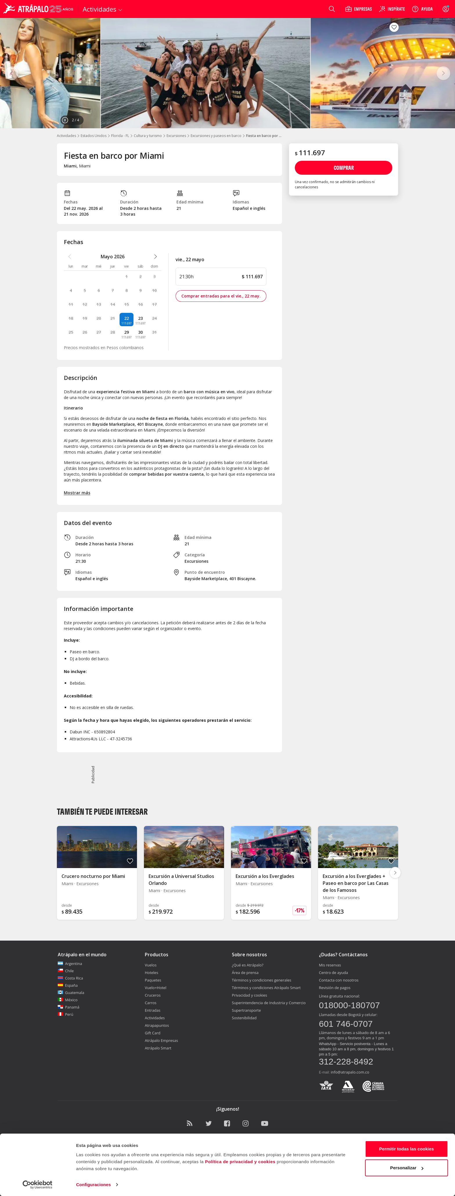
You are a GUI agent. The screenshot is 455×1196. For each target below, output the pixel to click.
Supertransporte (246, 1010)
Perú (65, 1014)
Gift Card (152, 1033)
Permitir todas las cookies (406, 1148)
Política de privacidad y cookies (240, 1161)
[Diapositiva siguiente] (395, 872)
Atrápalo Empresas (161, 1040)
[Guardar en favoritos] (394, 27)
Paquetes (153, 980)
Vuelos (150, 965)
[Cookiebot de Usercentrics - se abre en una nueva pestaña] (37, 1184)
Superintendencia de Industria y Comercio (269, 1003)
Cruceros (152, 995)
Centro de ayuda (333, 972)
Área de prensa (245, 972)
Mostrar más (77, 492)
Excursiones (176, 135)
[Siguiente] (443, 73)
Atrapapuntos (157, 1025)
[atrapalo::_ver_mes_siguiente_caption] (155, 256)
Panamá (69, 1007)
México (67, 1000)
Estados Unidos (93, 135)
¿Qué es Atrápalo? (247, 965)
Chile (66, 971)
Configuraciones (93, 1184)
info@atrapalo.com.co (350, 1072)
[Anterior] (12, 73)
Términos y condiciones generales (261, 980)
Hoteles (151, 972)
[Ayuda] (422, 9)
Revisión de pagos (335, 988)
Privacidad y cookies (249, 995)
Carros (150, 1003)
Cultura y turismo (148, 135)
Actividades (66, 135)
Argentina (70, 964)
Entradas (152, 1010)
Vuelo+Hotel (155, 988)
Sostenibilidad (244, 1018)
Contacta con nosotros (338, 980)
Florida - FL (120, 135)
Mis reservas (330, 965)
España (68, 985)
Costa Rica (70, 978)
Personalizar (406, 1167)
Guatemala (71, 993)
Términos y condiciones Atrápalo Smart (266, 988)
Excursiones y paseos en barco (216, 135)
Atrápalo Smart (158, 1048)
